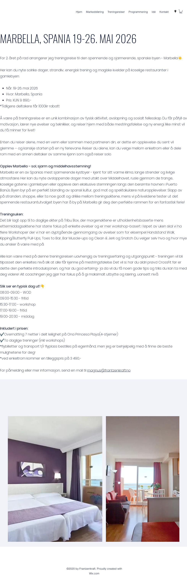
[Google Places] (175, 11)
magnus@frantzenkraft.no (109, 370)
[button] (181, 11)
